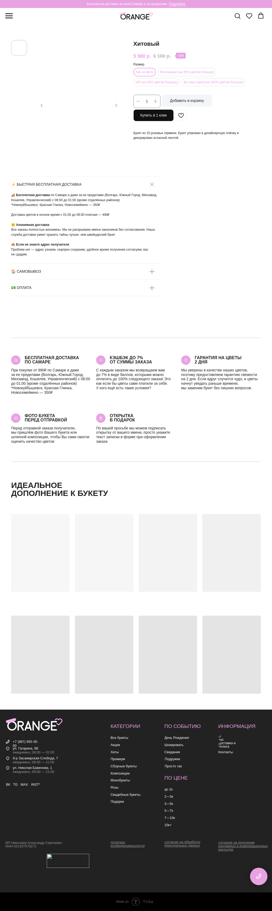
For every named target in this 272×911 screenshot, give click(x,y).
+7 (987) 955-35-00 (25, 744)
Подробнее (177, 4)
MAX (24, 784)
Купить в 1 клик (153, 115)
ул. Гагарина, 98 (25, 748)
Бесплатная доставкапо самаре (52, 359)
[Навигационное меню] (9, 16)
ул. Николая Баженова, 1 (32, 768)
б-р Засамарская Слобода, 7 (35, 758)
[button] (237, 16)
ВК (8, 784)
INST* (35, 784)
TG (15, 784)
